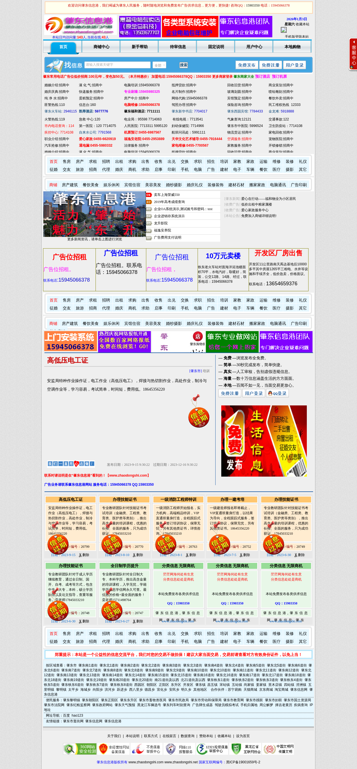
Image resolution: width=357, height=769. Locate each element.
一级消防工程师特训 (178, 499)
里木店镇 (275, 685)
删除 (84, 555)
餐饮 (263, 169)
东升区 (176, 685)
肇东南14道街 (112, 675)
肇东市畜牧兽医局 (152, 700)
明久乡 (186, 690)
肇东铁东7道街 (97, 685)
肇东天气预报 (125, 705)
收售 (159, 161)
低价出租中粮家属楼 (256, 204)
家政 (250, 161)
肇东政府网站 (102, 705)
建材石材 (236, 185)
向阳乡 (98, 690)
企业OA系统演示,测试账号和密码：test (183, 209)
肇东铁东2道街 (243, 680)
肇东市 (71, 665)
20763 (193, 547)
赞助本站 (206, 736)
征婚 (54, 169)
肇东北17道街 (272, 675)
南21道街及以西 (167, 680)
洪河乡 (110, 690)
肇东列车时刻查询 (176, 705)
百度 (66, 715)
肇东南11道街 (243, 670)
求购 (132, 161)
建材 (224, 169)
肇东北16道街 (226, 675)
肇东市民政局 (178, 700)
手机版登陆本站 (297, 37)
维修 (277, 161)
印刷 (172, 169)
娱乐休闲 (111, 185)
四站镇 (289, 685)
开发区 (188, 685)
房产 (80, 161)
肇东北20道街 (142, 680)
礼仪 (303, 161)
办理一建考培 (232, 499)
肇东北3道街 (192, 665)
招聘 (106, 161)
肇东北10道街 (220, 670)
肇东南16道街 (203, 675)
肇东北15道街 (181, 675)
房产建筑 (70, 185)
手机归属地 (248, 705)
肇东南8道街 (112, 670)
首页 (54, 161)
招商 (93, 169)
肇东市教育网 (233, 700)
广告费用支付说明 (167, 237)
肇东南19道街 (73, 680)
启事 (159, 169)
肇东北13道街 (89, 675)
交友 (67, 169)
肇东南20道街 (119, 680)
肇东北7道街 (92, 670)
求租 (93, 161)
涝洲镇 (301, 685)
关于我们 (114, 736)
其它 (303, 169)
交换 (185, 161)
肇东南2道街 (129, 665)
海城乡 (85, 690)
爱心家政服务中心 (255, 210)
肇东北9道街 (175, 670)
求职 (198, 161)
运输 (263, 161)
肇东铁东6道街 (72, 685)
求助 (145, 169)
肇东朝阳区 (90, 700)
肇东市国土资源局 (297, 700)
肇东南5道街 (255, 665)
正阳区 (164, 685)
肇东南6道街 (297, 665)
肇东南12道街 (288, 670)
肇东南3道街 (171, 665)
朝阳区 (152, 685)
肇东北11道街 (265, 670)
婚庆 (119, 169)
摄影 (290, 169)
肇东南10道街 (197, 670)
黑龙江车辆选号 (149, 705)
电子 (237, 169)
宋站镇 (225, 685)
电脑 (198, 169)
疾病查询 (301, 705)
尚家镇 (249, 685)
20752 (247, 547)
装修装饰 (216, 185)
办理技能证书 (125, 499)
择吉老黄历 (283, 705)
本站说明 (132, 736)
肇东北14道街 (135, 675)
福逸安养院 (162, 230)
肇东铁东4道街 (291, 680)
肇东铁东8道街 (121, 685)
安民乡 (174, 690)
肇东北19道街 (96, 680)
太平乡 (73, 690)
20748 (85, 613)
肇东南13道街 (66, 675)
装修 (290, 161)
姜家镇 (261, 685)
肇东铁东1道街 (218, 680)
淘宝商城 (281, 690)
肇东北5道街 (276, 665)
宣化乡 (162, 690)
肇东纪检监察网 (78, 705)
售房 (67, 161)
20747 (139, 613)
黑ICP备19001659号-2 (243, 762)
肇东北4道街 (234, 665)
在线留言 (169, 736)
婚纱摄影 (174, 185)
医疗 (277, 169)
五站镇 (237, 685)
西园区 (139, 685)
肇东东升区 (128, 700)
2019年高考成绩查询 (169, 202)
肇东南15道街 (158, 675)
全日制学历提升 (125, 566)
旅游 (80, 169)
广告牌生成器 (202, 705)
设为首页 (243, 736)
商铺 (53, 185)
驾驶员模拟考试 (227, 705)
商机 (132, 169)
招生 (211, 161)
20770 (139, 547)
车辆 (250, 169)
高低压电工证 (71, 499)
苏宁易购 (235, 690)
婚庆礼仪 (195, 185)
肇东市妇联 (273, 700)
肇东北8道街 (133, 670)
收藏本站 (302, 24)
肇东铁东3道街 (267, 680)
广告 (211, 169)
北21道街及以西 (193, 680)
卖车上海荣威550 (167, 195)
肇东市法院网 (54, 705)
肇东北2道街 (150, 665)
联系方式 (151, 736)
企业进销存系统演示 (169, 216)
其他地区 (200, 690)
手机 (185, 169)
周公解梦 (266, 705)
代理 (106, 169)
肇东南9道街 (154, 670)
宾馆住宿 (132, 185)
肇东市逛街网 (73, 721)
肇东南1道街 (88, 665)
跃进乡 (122, 690)
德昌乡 (150, 690)
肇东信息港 (112, 721)
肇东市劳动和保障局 (206, 700)
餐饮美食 (91, 185)
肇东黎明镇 (71, 700)
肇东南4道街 (213, 665)
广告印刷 (299, 185)
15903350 (253, 5)
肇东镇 (200, 685)
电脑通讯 (278, 185)
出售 (145, 161)
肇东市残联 (254, 700)
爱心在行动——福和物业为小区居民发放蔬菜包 (277, 199)
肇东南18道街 (295, 675)
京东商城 (266, 690)
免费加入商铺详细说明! (259, 216)
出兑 (172, 161)
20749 (301, 547)
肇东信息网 (298, 690)
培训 (224, 161)
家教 (237, 161)
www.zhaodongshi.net (181, 762)
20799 (85, 547)
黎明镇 (61, 690)
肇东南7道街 (70, 670)
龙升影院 (161, 223)
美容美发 (153, 185)
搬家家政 (257, 185)
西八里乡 (136, 690)
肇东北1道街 (109, 665)
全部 (158, 65)
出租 (119, 161)
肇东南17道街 (249, 675)
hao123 (77, 715)
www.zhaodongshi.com (146, 762)
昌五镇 (212, 685)
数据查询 (187, 736)
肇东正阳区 (109, 700)
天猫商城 (250, 690)
